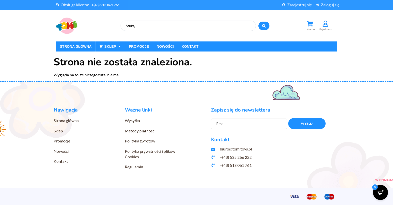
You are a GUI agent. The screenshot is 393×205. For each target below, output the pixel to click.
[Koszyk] (310, 24)
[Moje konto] (325, 24)
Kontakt (190, 46)
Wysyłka (132, 120)
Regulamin (134, 166)
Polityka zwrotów (140, 140)
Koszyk (311, 29)
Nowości (165, 46)
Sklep (112, 46)
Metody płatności (140, 130)
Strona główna (75, 46)
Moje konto (325, 29)
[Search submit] (263, 26)
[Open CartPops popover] (380, 192)
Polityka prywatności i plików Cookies (150, 154)
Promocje (139, 46)
